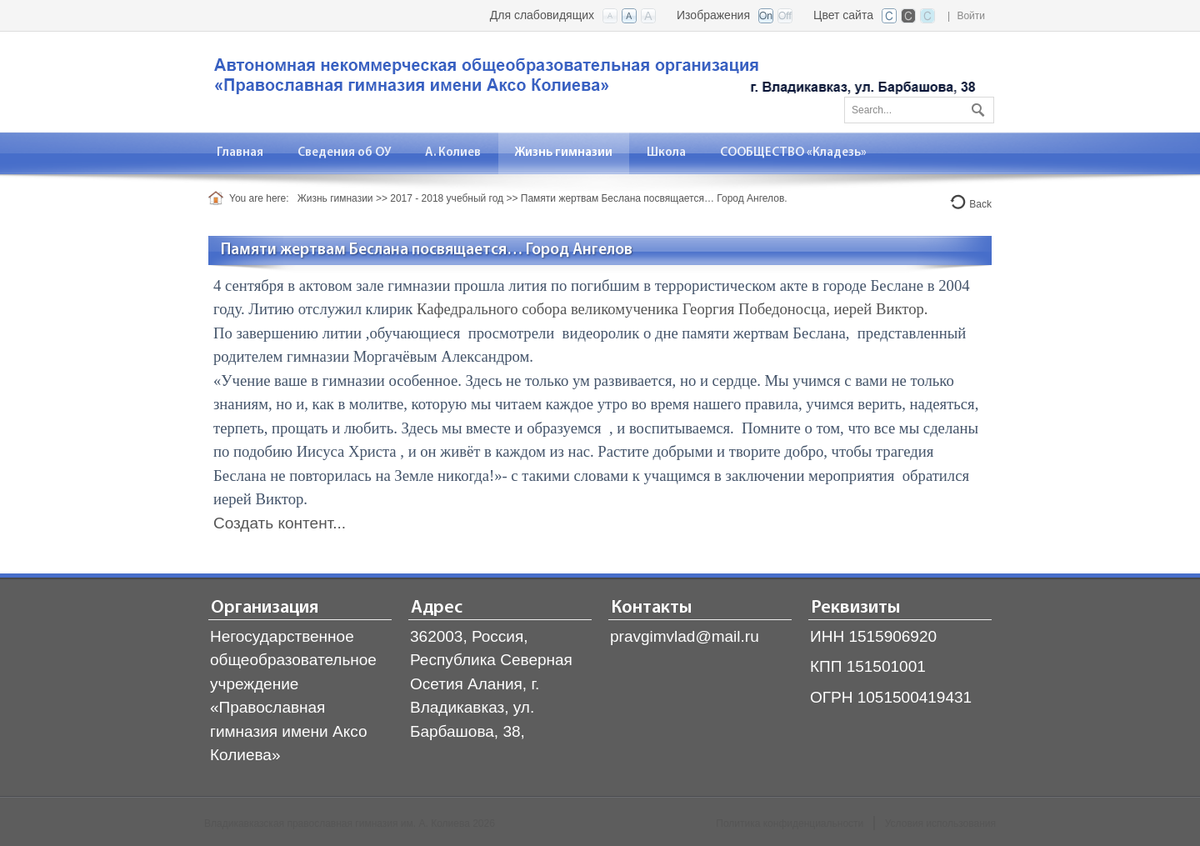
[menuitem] (240, 153)
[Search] (919, 110)
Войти (971, 16)
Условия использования (940, 823)
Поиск (976, 106)
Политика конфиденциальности (789, 823)
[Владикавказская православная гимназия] (591, 80)
